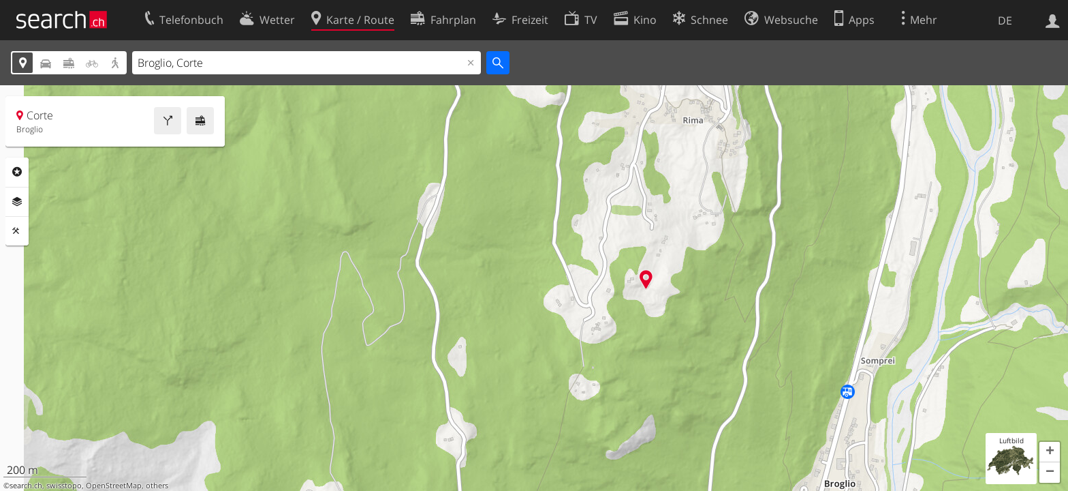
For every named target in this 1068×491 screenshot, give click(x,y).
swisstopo (64, 485)
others (157, 485)
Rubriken (17, 172)
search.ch (26, 485)
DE (1005, 20)
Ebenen (17, 202)
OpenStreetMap (114, 485)
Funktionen (17, 231)
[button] (1049, 452)
